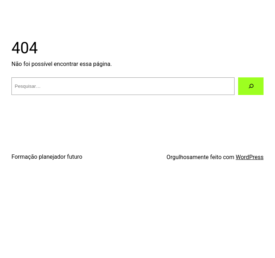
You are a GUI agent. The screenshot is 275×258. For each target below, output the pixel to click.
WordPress (250, 157)
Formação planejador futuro (46, 156)
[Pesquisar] (251, 86)
